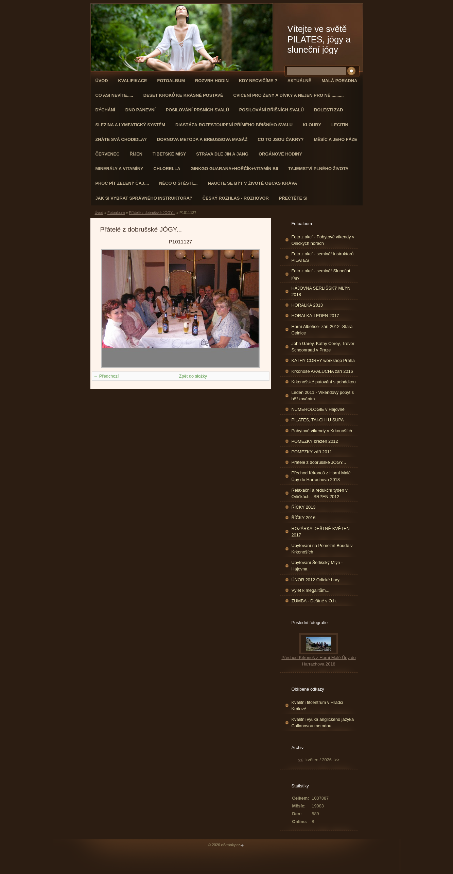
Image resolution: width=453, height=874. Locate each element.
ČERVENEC (107, 154)
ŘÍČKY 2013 (304, 507)
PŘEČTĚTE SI (293, 198)
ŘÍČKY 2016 (304, 517)
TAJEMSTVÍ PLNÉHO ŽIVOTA (318, 168)
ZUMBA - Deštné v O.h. (314, 600)
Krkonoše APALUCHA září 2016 (322, 371)
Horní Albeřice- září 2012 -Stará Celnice (322, 329)
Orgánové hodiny (280, 154)
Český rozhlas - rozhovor (236, 198)
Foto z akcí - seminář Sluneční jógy (321, 274)
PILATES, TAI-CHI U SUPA (318, 419)
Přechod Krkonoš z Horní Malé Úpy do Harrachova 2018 (321, 476)
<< (300, 759)
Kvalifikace (132, 80)
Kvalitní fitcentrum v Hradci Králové (317, 705)
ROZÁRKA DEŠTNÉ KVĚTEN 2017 (321, 532)
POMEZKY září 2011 (312, 451)
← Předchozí (106, 376)
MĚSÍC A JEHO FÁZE (335, 139)
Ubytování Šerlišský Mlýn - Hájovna (317, 565)
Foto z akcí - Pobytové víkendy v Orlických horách (323, 240)
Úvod (101, 80)
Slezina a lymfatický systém (130, 124)
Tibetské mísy (169, 154)
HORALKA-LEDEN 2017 (315, 315)
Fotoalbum (171, 80)
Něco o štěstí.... (178, 183)
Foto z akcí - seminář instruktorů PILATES (323, 257)
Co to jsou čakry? (280, 139)
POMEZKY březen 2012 (315, 441)
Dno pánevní (140, 109)
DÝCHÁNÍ (105, 109)
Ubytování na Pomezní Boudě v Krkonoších (322, 548)
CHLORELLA (167, 168)
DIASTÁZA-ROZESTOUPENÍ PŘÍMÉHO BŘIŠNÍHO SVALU (234, 124)
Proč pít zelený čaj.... (122, 183)
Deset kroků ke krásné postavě (183, 95)
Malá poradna (339, 80)
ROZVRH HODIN (212, 80)
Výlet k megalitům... (311, 590)
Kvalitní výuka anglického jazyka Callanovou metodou (323, 722)
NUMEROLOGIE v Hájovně (318, 409)
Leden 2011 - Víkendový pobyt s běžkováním (323, 395)
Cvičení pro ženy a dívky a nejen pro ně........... (288, 95)
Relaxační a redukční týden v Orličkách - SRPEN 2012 (320, 493)
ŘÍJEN (135, 154)
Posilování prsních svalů (197, 109)
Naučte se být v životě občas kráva (252, 183)
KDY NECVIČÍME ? (258, 80)
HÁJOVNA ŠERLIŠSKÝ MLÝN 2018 (321, 291)
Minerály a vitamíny (119, 168)
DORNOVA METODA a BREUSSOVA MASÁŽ (202, 139)
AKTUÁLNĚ (299, 80)
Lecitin (339, 124)
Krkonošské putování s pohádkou (324, 381)
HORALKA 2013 (307, 305)
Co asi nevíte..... (114, 95)
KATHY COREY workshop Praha (323, 360)
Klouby (312, 124)
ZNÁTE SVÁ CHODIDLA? (121, 139)
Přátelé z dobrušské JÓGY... (152, 213)
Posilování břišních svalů (271, 109)
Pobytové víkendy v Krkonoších (322, 430)
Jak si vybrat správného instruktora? (143, 198)
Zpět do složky (193, 376)
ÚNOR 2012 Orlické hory (316, 579)
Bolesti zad (328, 109)
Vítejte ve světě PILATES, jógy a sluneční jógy (319, 39)
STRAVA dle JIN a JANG (222, 154)
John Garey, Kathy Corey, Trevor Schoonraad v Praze (323, 346)
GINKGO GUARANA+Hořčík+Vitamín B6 (234, 168)
